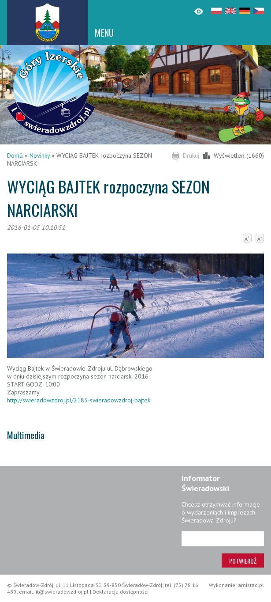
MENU (104, 32)
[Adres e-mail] (222, 539)
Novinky (40, 155)
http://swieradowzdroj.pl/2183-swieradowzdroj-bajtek (78, 400)
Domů (15, 155)
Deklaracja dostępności (120, 591)
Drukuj (191, 155)
